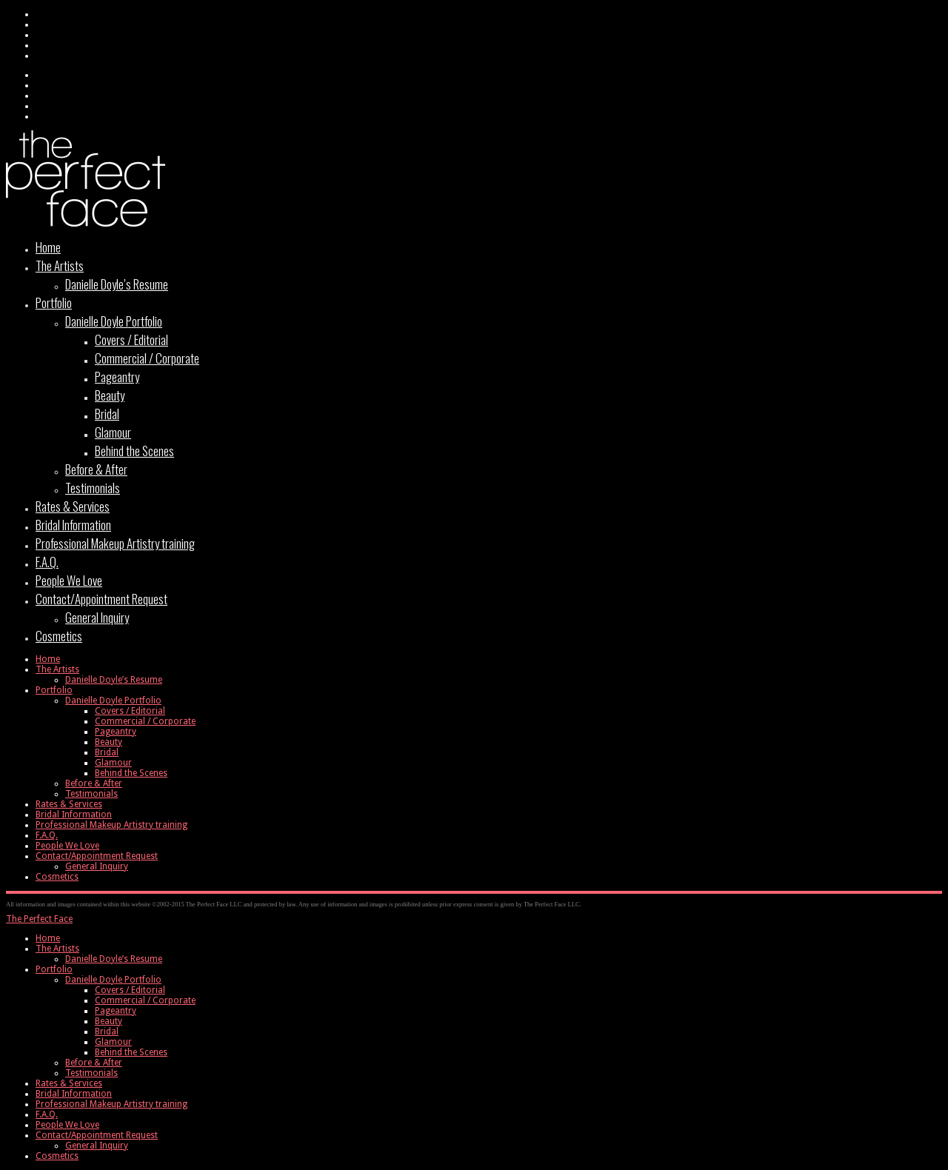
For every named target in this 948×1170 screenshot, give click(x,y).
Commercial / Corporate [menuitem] (145, 1000)
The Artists (60, 265)
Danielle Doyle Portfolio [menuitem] (113, 980)
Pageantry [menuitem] (115, 1011)
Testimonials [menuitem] (91, 1073)
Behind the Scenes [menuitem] (131, 1052)
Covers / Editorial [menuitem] (130, 990)
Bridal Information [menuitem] (74, 1094)
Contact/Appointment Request (101, 598)
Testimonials (92, 487)
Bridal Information (73, 524)
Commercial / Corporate (147, 358)
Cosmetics (59, 635)
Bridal (107, 413)
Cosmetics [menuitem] (57, 1156)
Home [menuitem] (48, 938)
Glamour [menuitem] (113, 1042)
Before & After (96, 469)
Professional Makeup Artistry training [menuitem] (111, 1104)
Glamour (113, 432)
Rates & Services (73, 506)
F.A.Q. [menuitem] (47, 1114)
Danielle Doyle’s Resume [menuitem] (113, 959)
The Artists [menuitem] (57, 948)
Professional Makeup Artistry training (115, 543)
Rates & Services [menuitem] (69, 1083)
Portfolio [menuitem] (54, 969)
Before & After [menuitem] (93, 1062)
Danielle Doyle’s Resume (116, 284)
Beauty (109, 395)
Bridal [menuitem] (106, 1031)
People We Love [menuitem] (67, 1125)
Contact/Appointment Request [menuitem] (97, 1135)
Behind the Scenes (134, 450)
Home (48, 247)
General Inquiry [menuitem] (96, 1145)
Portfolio (54, 302)
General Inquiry (97, 617)
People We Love (69, 580)
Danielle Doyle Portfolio (113, 321)
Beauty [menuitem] (108, 1021)
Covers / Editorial (131, 339)
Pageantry (117, 376)
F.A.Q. (47, 561)
